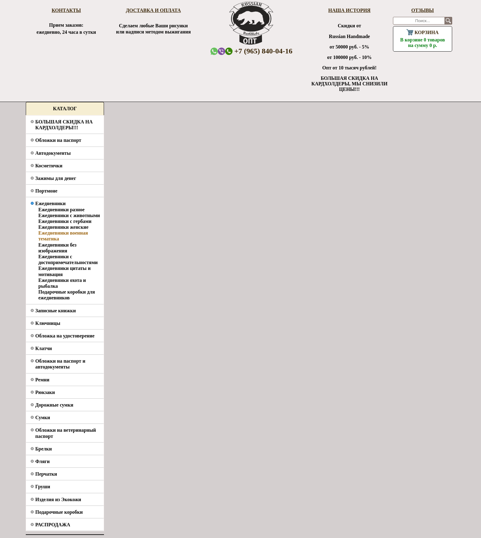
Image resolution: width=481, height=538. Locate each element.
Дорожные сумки (54, 404)
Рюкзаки (45, 392)
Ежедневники (50, 203)
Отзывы (422, 10)
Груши (42, 486)
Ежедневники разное (61, 209)
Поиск (448, 21)
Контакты (66, 10)
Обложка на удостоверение (64, 335)
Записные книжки (55, 310)
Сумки (42, 417)
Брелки (43, 448)
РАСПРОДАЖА (52, 524)
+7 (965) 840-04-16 (259, 51)
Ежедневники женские (63, 227)
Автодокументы (53, 153)
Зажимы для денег (55, 178)
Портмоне (46, 190)
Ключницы (47, 323)
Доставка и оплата (153, 10)
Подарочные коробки (59, 512)
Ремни (42, 379)
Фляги (42, 461)
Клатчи (43, 348)
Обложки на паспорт (58, 140)
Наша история (349, 10)
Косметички (48, 165)
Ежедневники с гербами (64, 221)
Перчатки (46, 474)
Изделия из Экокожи (58, 499)
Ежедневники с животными (69, 215)
